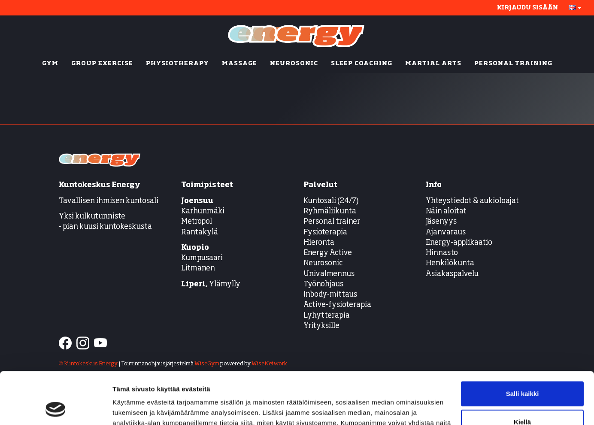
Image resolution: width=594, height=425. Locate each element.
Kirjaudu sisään (527, 8)
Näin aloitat (446, 211)
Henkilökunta (450, 263)
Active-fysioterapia (337, 305)
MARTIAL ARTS (433, 64)
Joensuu (197, 201)
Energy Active (327, 253)
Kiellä (522, 372)
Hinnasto (442, 253)
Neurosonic (322, 263)
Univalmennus (329, 274)
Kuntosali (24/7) (331, 201)
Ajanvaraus (446, 232)
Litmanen (198, 268)
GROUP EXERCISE (102, 64)
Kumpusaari (202, 258)
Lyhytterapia (326, 315)
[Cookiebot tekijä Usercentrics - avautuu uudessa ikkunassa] (55, 408)
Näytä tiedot (131, 408)
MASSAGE (239, 64)
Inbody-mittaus (330, 294)
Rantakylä (199, 232)
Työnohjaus (323, 284)
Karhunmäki (202, 211)
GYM (50, 64)
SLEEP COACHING (361, 64)
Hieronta (318, 242)
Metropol (196, 221)
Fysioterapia (325, 232)
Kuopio (195, 248)
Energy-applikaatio (459, 242)
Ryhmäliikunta (330, 211)
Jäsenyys (441, 221)
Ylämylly (210, 284)
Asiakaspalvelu (452, 274)
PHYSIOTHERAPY (177, 64)
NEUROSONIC (294, 64)
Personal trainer (331, 221)
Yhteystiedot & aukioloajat (472, 201)
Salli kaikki (522, 345)
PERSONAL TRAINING (513, 64)
